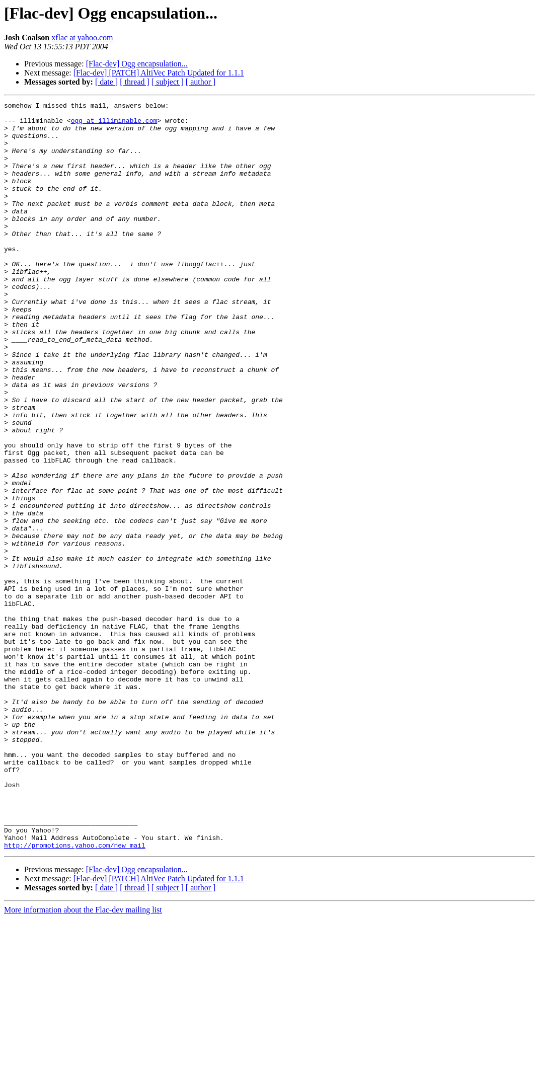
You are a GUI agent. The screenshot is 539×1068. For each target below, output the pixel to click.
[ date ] (106, 82)
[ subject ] (167, 82)
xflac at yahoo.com (82, 37)
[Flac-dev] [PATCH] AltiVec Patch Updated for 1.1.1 (158, 72)
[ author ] (201, 82)
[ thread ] (134, 82)
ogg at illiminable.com (114, 124)
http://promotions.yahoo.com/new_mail (74, 994)
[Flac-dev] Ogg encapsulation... (137, 63)
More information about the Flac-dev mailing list (83, 1059)
